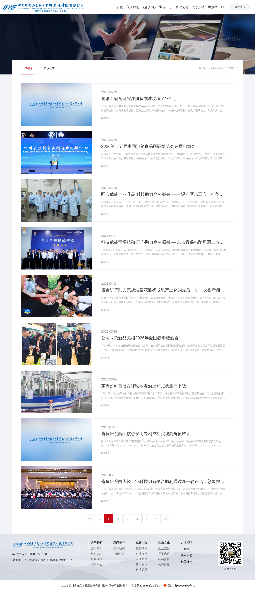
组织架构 (96, 553)
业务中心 (165, 7)
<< (89, 518)
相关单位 (241, 7)
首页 (120, 7)
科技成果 (141, 569)
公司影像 (164, 564)
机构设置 (96, 559)
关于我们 (133, 7)
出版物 (213, 7)
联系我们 (96, 564)
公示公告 (49, 68)
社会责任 (164, 559)
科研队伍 (141, 564)
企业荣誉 (164, 548)
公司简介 (96, 548)
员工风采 (164, 553)
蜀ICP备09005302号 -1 (181, 585)
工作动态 (27, 68)
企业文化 (181, 7)
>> (166, 518)
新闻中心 (149, 7)
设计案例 (141, 559)
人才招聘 (198, 7)
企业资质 (141, 553)
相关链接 (186, 561)
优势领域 (141, 548)
